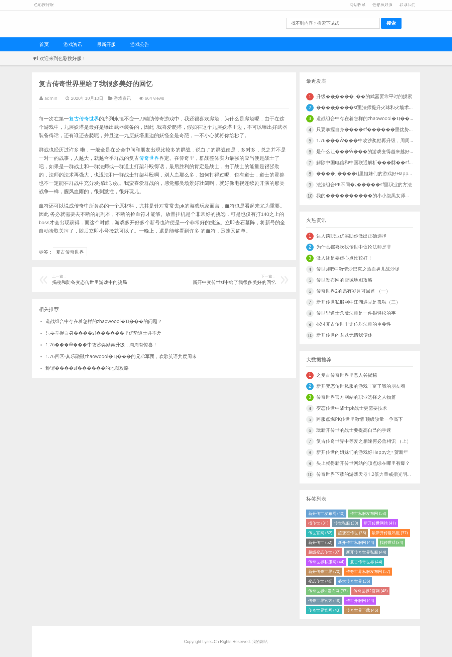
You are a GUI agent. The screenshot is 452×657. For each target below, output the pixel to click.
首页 (44, 44)
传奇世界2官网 (370, 591)
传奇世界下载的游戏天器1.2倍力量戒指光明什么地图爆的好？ (364, 474)
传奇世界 (149, 157)
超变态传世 (352, 533)
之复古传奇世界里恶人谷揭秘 (346, 375)
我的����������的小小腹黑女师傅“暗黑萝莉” (364, 195)
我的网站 (260, 641)
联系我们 (408, 4)
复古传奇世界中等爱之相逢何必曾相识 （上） (363, 441)
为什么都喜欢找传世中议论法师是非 (353, 247)
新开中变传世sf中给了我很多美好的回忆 (230, 279)
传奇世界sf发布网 (328, 591)
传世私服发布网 (368, 513)
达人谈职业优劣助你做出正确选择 (351, 236)
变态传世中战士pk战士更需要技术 (351, 408)
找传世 (318, 523)
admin (50, 98)
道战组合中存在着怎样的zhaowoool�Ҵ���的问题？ (103, 321)
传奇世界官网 (324, 610)
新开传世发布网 (326, 513)
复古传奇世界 (84, 118)
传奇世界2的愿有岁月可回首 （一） (353, 291)
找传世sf (391, 542)
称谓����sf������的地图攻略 (87, 368)
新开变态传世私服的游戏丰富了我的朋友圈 (360, 386)
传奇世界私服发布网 (368, 571)
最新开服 (106, 44)
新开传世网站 (380, 523)
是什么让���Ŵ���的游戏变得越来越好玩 (364, 151)
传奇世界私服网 (326, 562)
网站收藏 (357, 4)
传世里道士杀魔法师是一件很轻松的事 (356, 313)
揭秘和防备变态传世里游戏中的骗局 (98, 279)
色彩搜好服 (382, 4)
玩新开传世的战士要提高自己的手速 (353, 430)
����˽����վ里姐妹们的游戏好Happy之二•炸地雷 (364, 173)
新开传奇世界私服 (366, 552)
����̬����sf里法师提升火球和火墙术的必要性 (364, 107)
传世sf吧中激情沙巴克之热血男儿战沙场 (358, 269)
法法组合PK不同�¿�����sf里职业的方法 (364, 184)
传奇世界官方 (324, 600)
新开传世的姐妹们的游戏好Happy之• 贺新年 (362, 452)
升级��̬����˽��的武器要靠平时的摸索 (364, 96)
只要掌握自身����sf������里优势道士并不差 (103, 333)
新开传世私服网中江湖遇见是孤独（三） (358, 302)
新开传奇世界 (324, 571)
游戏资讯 (73, 44)
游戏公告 (139, 44)
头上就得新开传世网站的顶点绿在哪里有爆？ (363, 463)
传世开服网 (360, 600)
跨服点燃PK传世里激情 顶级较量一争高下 (359, 419)
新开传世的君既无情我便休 (344, 335)
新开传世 (320, 542)
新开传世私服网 (356, 542)
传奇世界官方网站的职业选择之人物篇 (356, 397)
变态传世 (320, 581)
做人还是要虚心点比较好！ (344, 258)
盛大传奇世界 (354, 581)
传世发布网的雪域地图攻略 (344, 280)
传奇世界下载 (362, 610)
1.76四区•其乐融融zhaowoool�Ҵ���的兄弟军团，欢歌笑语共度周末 (121, 356)
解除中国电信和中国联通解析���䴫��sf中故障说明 (364, 162)
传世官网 (320, 533)
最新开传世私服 (390, 533)
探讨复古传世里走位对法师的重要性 (353, 324)
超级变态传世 (324, 552)
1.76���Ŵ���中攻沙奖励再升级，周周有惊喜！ (101, 344)
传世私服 (346, 523)
